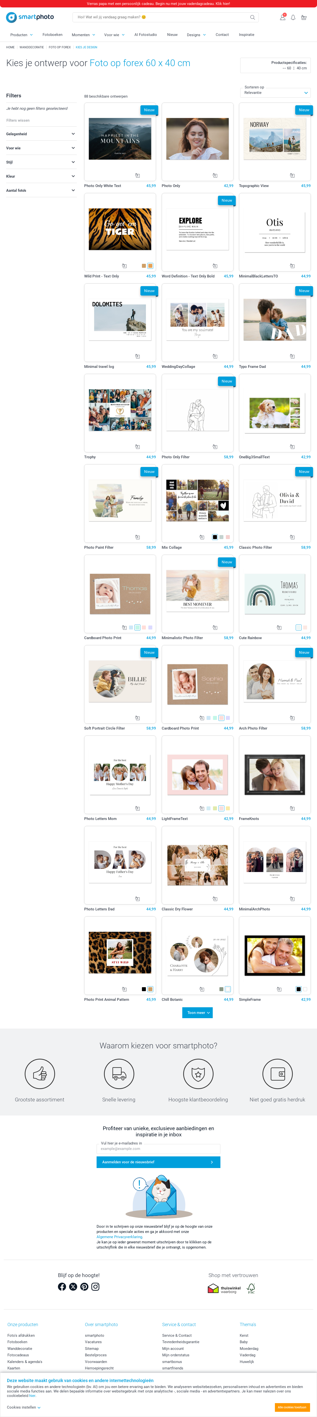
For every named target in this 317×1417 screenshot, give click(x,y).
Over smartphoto (101, 1323)
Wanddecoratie (19, 1347)
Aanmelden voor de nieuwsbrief (128, 1161)
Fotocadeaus (18, 1354)
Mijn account (173, 1347)
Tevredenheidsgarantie (180, 1341)
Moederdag (249, 1347)
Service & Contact (177, 1334)
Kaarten (13, 1367)
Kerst (244, 1334)
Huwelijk (247, 1361)
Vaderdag (247, 1354)
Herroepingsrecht (99, 1367)
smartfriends (172, 1367)
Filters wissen (17, 120)
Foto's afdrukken (21, 1334)
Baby (244, 1341)
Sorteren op (254, 87)
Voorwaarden (96, 1361)
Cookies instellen (24, 1407)
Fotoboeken (52, 34)
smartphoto (94, 1334)
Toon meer (196, 1012)
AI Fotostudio (145, 34)
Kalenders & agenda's (24, 1361)
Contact (222, 34)
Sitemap (92, 1347)
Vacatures (93, 1341)
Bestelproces (96, 1354)
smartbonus (172, 1361)
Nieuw (172, 34)
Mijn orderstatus (175, 1354)
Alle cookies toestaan (292, 1407)
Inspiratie (246, 34)
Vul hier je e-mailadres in (121, 1142)
